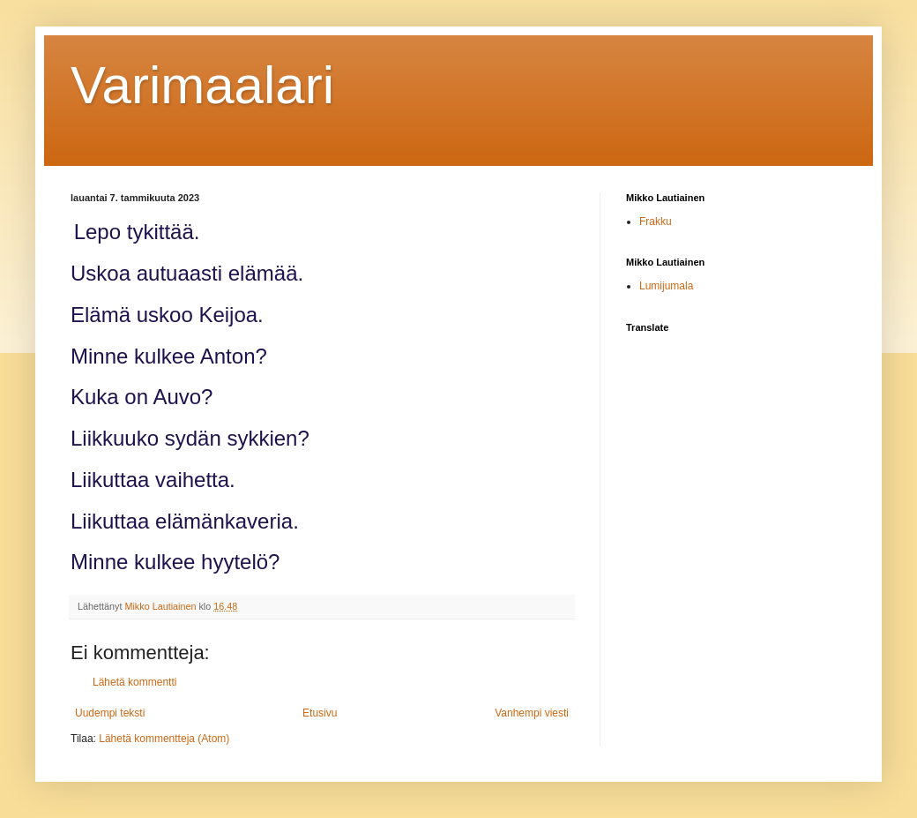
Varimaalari (202, 85)
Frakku (655, 221)
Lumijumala (666, 286)
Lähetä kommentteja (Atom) (164, 738)
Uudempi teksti (110, 713)
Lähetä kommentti (134, 682)
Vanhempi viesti (532, 713)
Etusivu (319, 713)
